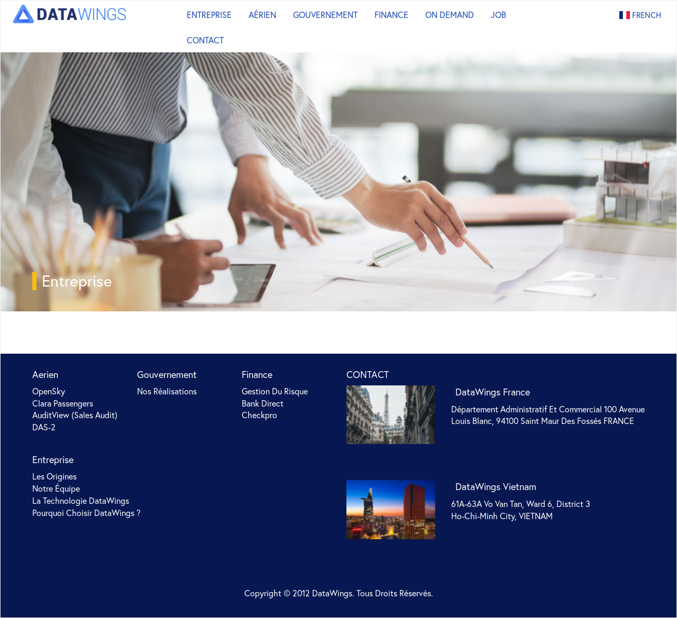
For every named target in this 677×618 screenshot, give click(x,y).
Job (498, 14)
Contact (205, 39)
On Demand (449, 14)
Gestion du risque (275, 390)
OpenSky (48, 390)
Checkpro (259, 414)
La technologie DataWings (80, 500)
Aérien (262, 14)
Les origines (54, 476)
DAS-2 (44, 426)
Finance (391, 14)
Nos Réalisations (167, 390)
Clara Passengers (62, 403)
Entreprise (209, 14)
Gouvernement (325, 14)
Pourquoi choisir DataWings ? (86, 512)
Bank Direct (262, 403)
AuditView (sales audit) (74, 414)
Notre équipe (56, 488)
